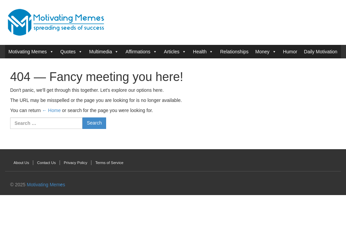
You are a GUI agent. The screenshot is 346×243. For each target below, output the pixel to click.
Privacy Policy (76, 163)
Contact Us (46, 163)
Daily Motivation (321, 51)
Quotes (68, 51)
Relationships (234, 51)
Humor (290, 51)
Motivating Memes (27, 51)
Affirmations (137, 51)
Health (199, 51)
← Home (51, 110)
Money (262, 51)
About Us (21, 163)
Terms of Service (109, 163)
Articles (171, 51)
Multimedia (100, 51)
